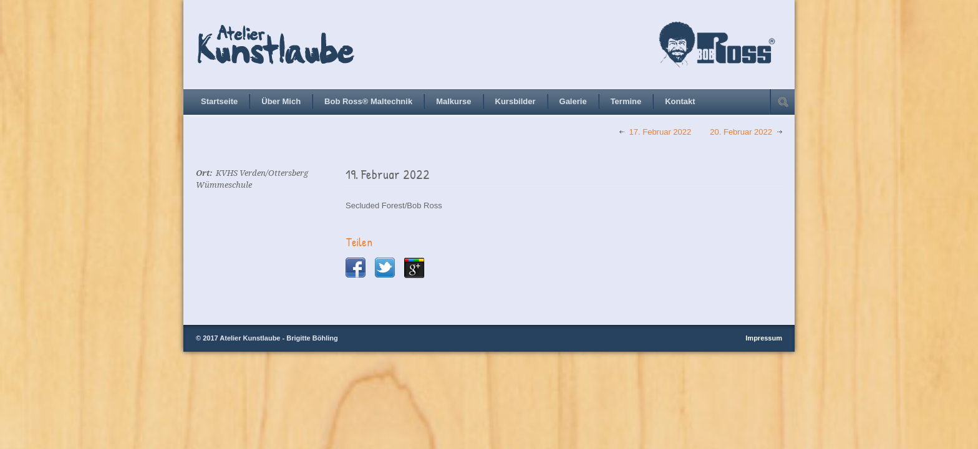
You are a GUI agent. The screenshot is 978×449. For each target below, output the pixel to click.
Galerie (573, 101)
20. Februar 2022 (741, 132)
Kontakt (680, 101)
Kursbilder (515, 101)
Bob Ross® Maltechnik (368, 101)
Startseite (219, 101)
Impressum (763, 338)
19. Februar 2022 (388, 174)
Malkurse (453, 101)
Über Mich (281, 101)
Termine (626, 101)
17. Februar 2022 (660, 132)
